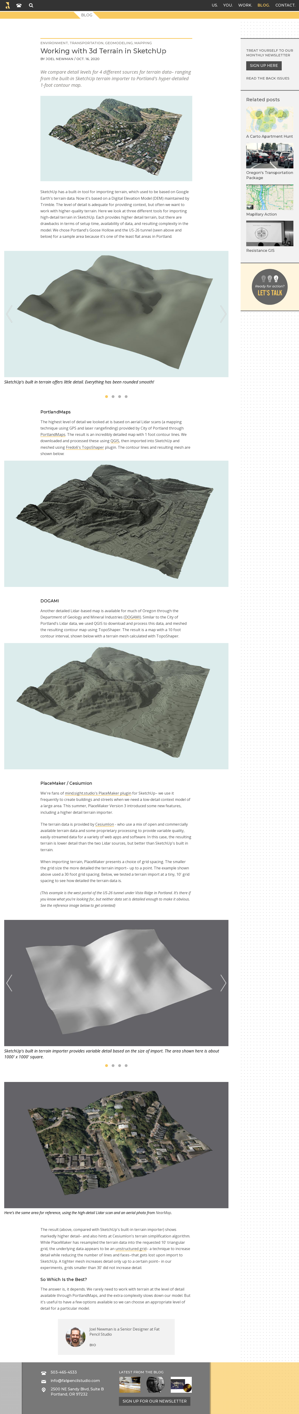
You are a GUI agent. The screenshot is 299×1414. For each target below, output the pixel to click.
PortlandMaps (52, 434)
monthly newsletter (268, 55)
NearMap (163, 1212)
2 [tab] (113, 396)
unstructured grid (130, 1248)
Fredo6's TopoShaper (85, 447)
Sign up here (264, 65)
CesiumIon (104, 824)
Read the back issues (267, 78)
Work (244, 5)
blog (158, 1372)
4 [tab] (126, 396)
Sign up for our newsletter (155, 1401)
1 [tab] (106, 396)
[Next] (223, 314)
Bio (92, 1345)
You (227, 5)
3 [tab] (119, 396)
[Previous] (9, 314)
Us (214, 5)
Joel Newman (59, 59)
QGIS (114, 440)
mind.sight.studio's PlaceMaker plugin (98, 793)
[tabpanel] (116, 318)
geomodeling (119, 43)
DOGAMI (132, 617)
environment (54, 43)
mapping (143, 43)
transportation (86, 43)
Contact (285, 5)
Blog (263, 5)
